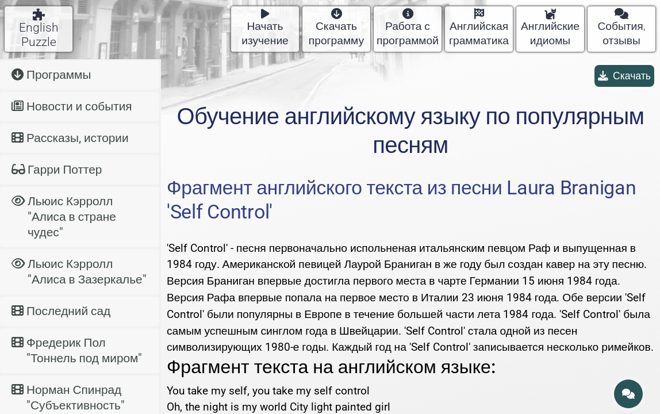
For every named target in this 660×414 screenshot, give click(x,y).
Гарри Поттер (56, 170)
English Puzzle (39, 29)
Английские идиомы (550, 28)
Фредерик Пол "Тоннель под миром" (76, 350)
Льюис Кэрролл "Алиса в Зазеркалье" (79, 271)
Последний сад (60, 311)
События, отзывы (621, 28)
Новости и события (71, 106)
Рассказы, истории (70, 138)
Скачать (624, 76)
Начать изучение (265, 28)
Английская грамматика (479, 28)
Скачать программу (336, 28)
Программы (51, 75)
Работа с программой (408, 28)
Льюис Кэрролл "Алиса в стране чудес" (63, 216)
